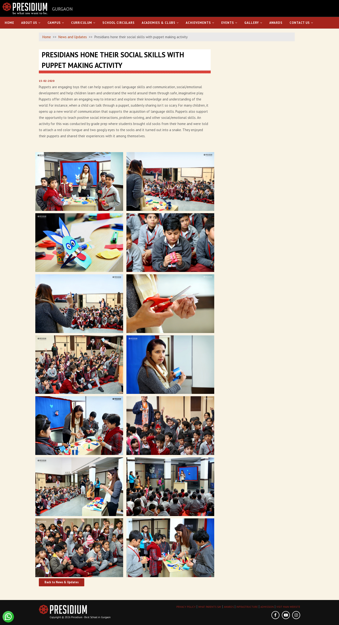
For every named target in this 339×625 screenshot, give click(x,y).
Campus (56, 23)
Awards (275, 23)
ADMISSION (267, 606)
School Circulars (118, 23)
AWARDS (229, 606)
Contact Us (301, 23)
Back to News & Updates (61, 582)
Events (229, 23)
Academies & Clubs (160, 23)
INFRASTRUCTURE (247, 606)
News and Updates (72, 37)
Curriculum (83, 23)
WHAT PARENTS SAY (209, 606)
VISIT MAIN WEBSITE (288, 606)
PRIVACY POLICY (186, 606)
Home (9, 23)
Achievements (200, 23)
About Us (30, 23)
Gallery (253, 23)
